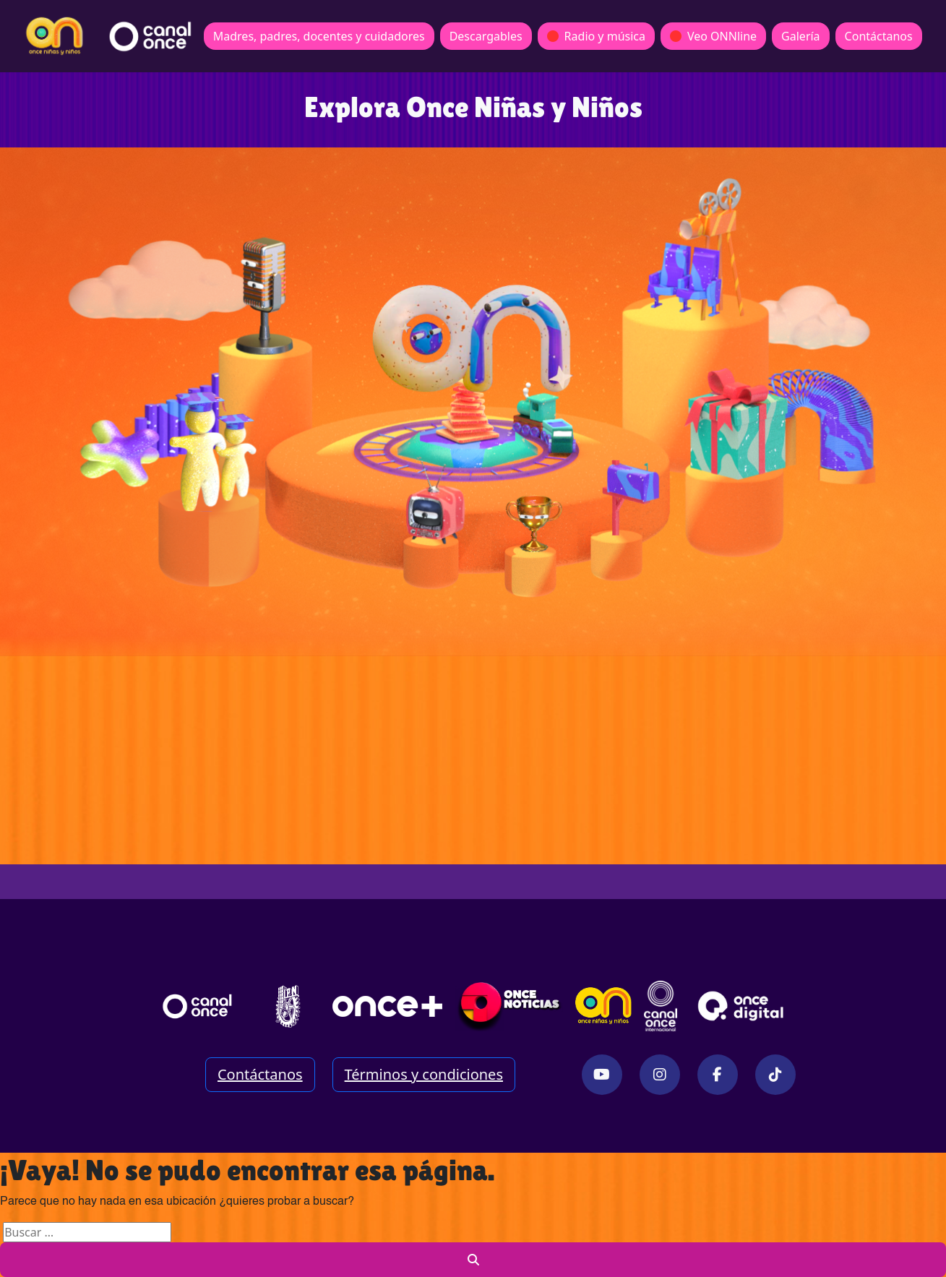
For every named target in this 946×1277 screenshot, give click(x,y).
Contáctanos (879, 36)
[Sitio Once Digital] (742, 1006)
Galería (800, 36)
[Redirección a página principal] (54, 36)
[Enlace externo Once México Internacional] (660, 1006)
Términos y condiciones (424, 1074)
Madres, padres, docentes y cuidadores (319, 36)
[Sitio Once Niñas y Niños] (603, 1006)
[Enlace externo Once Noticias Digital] (509, 1006)
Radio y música (596, 36)
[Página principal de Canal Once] (197, 1006)
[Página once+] (387, 1006)
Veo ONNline (713, 36)
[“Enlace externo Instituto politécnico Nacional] (288, 1006)
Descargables (486, 36)
